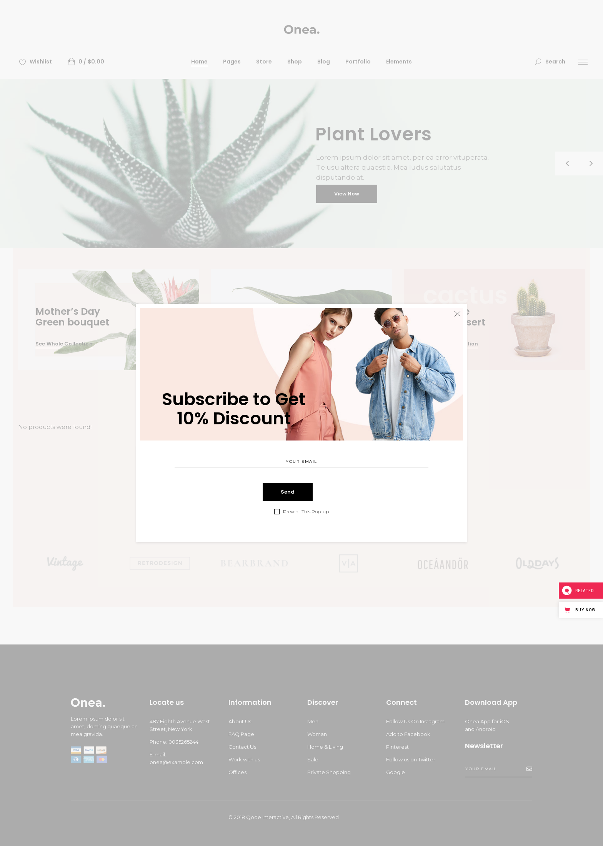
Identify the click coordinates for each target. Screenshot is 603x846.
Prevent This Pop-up (306, 511)
